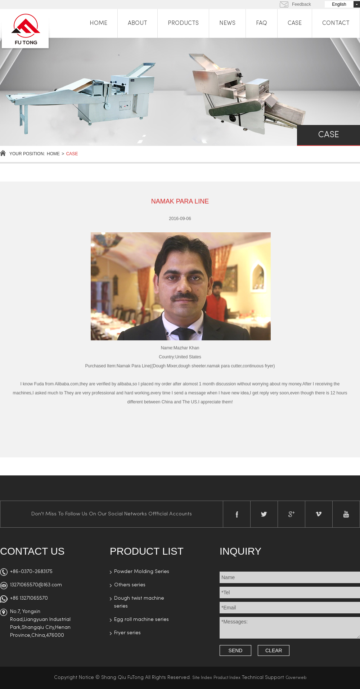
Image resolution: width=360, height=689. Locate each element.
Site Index (202, 678)
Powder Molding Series (141, 571)
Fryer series (127, 633)
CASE (295, 23)
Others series (129, 585)
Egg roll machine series (141, 619)
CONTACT (336, 23)
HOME (98, 23)
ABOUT (137, 23)
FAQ (261, 23)
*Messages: (290, 628)
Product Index (226, 678)
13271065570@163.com (36, 585)
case (72, 153)
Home (53, 153)
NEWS (227, 23)
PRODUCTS (183, 23)
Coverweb (295, 678)
